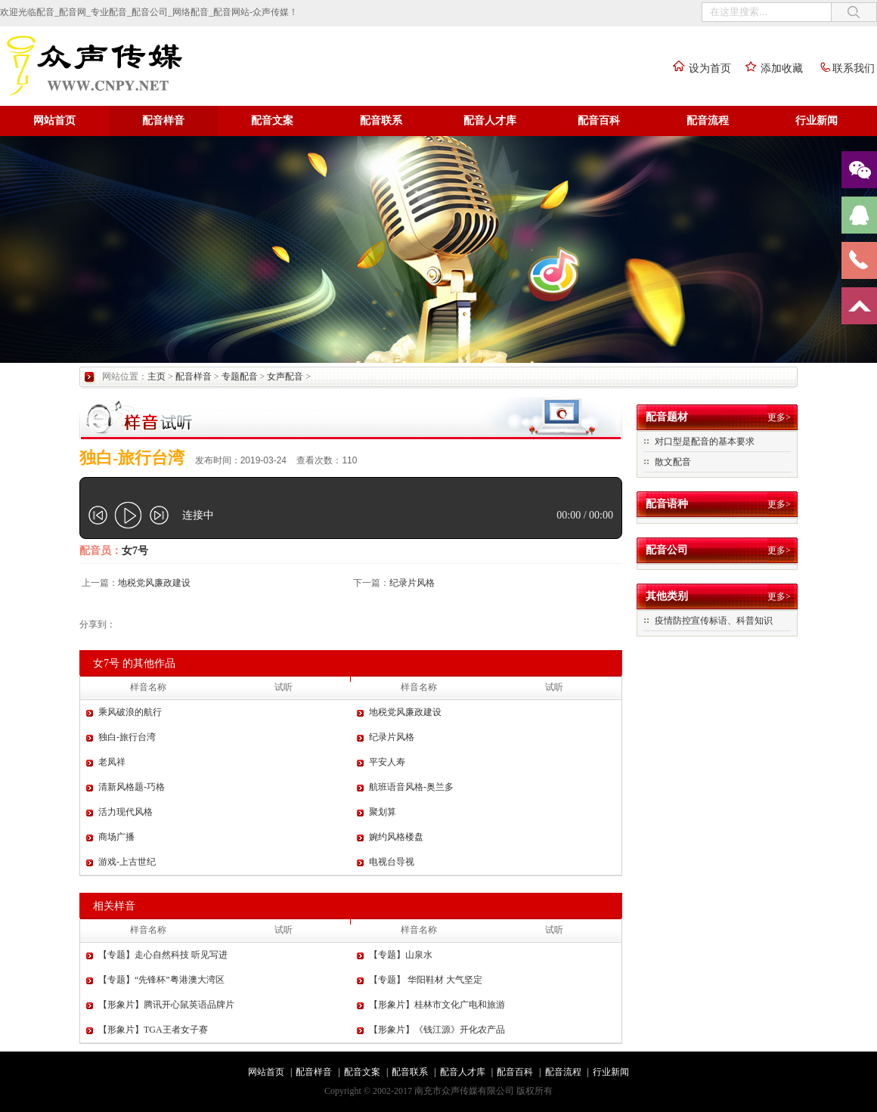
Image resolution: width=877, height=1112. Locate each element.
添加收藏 (770, 68)
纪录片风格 (412, 583)
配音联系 (381, 120)
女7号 (135, 550)
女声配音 (285, 376)
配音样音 (163, 120)
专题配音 (240, 376)
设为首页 (698, 68)
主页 (156, 376)
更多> (779, 417)
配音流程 (707, 120)
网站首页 (54, 120)
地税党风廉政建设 (154, 583)
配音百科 (599, 120)
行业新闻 (816, 120)
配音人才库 (489, 120)
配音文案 (272, 120)
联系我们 (842, 68)
